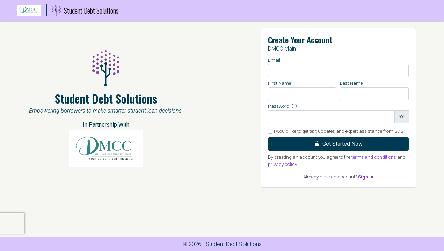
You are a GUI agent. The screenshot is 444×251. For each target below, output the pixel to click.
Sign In (365, 177)
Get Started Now (338, 144)
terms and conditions (373, 157)
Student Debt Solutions (85, 10)
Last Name (351, 83)
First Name (279, 83)
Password (282, 106)
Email (274, 60)
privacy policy (282, 164)
